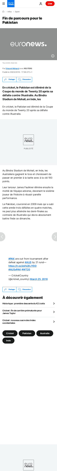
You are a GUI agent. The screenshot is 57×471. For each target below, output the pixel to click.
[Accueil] (3, 11)
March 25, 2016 (39, 279)
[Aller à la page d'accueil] (10, 3)
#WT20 (26, 269)
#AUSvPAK (14, 269)
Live (50, 3)
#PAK (11, 258)
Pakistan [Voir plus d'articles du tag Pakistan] (26, 333)
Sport (17, 12)
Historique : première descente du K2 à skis (23, 303)
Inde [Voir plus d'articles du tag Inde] (8, 340)
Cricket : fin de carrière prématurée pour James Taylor (22, 311)
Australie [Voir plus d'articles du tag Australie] (44, 333)
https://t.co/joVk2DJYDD (22, 265)
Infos (10, 12)
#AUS (28, 262)
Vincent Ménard (12, 68)
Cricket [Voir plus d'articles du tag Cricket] (10, 333)
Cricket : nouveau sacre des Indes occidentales (19, 321)
